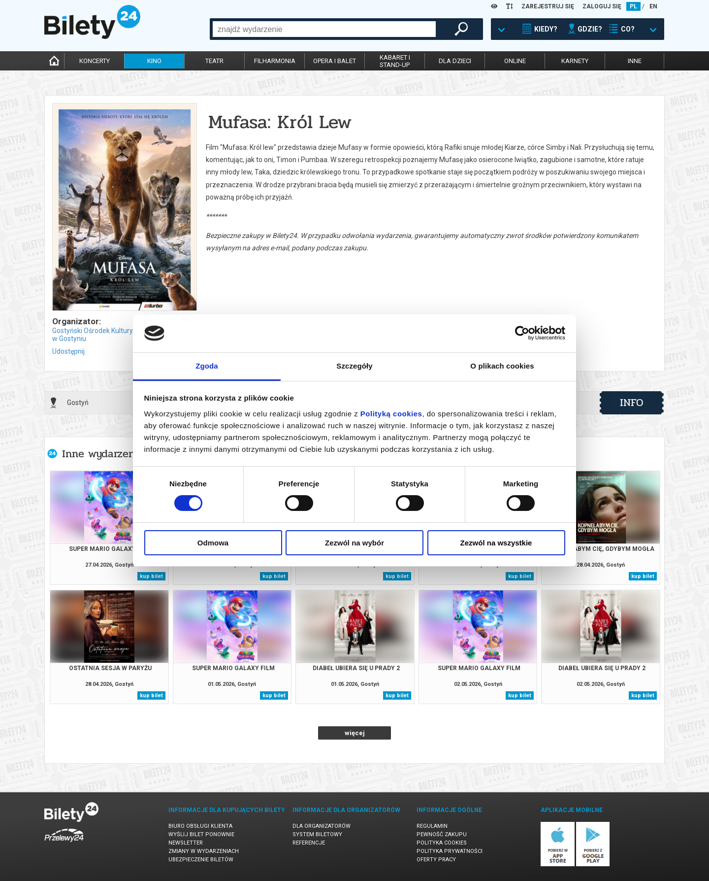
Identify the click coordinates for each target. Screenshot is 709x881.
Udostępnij (68, 351)
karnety (574, 61)
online (515, 61)
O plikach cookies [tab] (502, 366)
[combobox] (324, 29)
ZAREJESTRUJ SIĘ (547, 6)
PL (633, 6)
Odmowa (212, 543)
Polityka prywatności (450, 851)
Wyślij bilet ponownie (201, 834)
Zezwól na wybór (354, 543)
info (632, 402)
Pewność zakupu (442, 834)
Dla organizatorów (321, 826)
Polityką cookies (391, 413)
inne (635, 61)
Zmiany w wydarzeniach (203, 851)
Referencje (308, 843)
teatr (214, 61)
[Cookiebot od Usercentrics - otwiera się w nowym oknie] (522, 333)
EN (653, 6)
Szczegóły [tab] (354, 366)
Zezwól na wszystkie (496, 543)
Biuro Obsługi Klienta (200, 826)
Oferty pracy (436, 859)
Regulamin (432, 826)
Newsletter (185, 843)
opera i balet (334, 61)
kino (154, 61)
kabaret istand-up (395, 61)
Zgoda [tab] (206, 366)
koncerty (94, 61)
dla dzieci (455, 61)
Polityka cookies (442, 843)
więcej (355, 733)
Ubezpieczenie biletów (200, 859)
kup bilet (151, 576)
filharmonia (274, 61)
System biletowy (317, 834)
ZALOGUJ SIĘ (601, 6)
